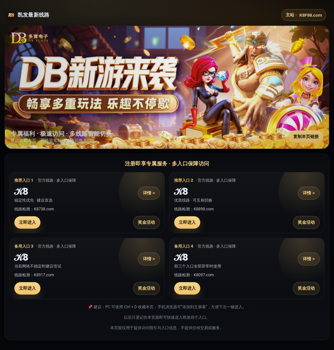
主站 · (304, 15)
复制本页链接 (306, 136)
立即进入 (27, 222)
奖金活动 (146, 222)
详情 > (149, 192)
